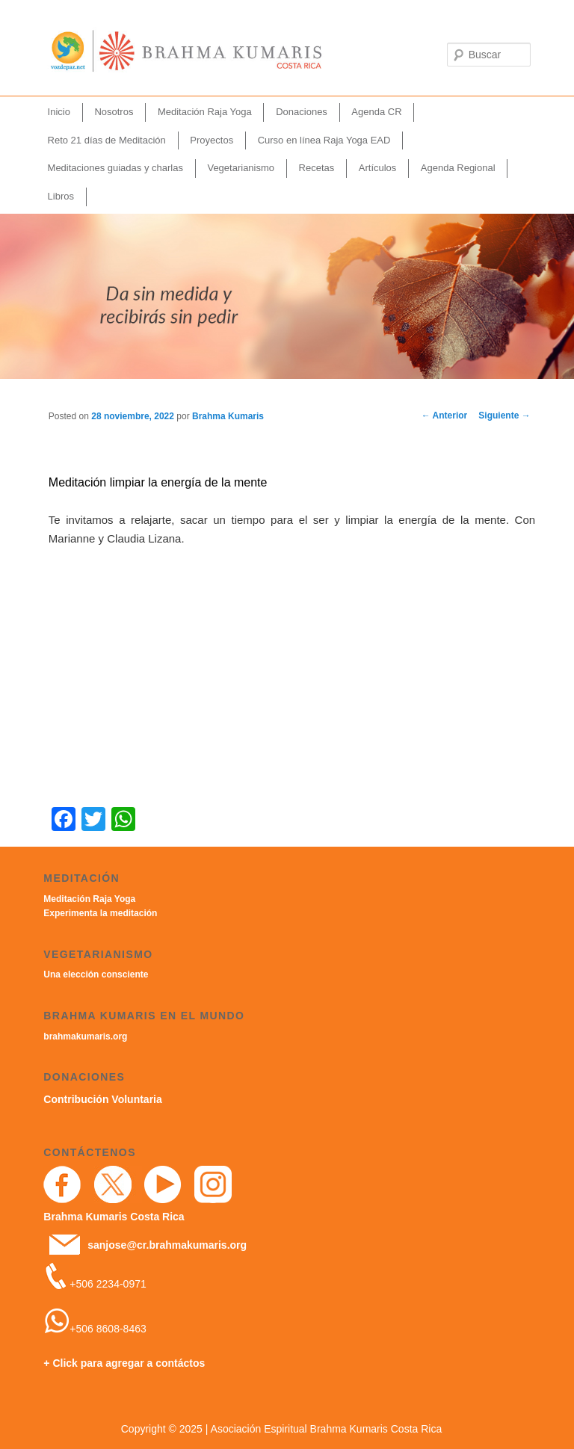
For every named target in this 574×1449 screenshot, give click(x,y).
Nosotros (113, 111)
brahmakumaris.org (85, 1036)
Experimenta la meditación (100, 913)
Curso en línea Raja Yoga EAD (324, 140)
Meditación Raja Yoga (205, 111)
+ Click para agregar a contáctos (124, 1363)
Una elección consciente (95, 974)
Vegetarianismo (240, 167)
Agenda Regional (458, 167)
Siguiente (504, 415)
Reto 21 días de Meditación (107, 140)
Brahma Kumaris (228, 416)
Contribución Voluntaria (102, 1099)
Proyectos (211, 140)
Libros (61, 196)
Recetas (317, 167)
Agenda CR (376, 111)
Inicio (59, 111)
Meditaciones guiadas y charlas (115, 167)
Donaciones (301, 111)
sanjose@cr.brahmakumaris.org (167, 1245)
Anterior (445, 415)
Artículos (378, 167)
